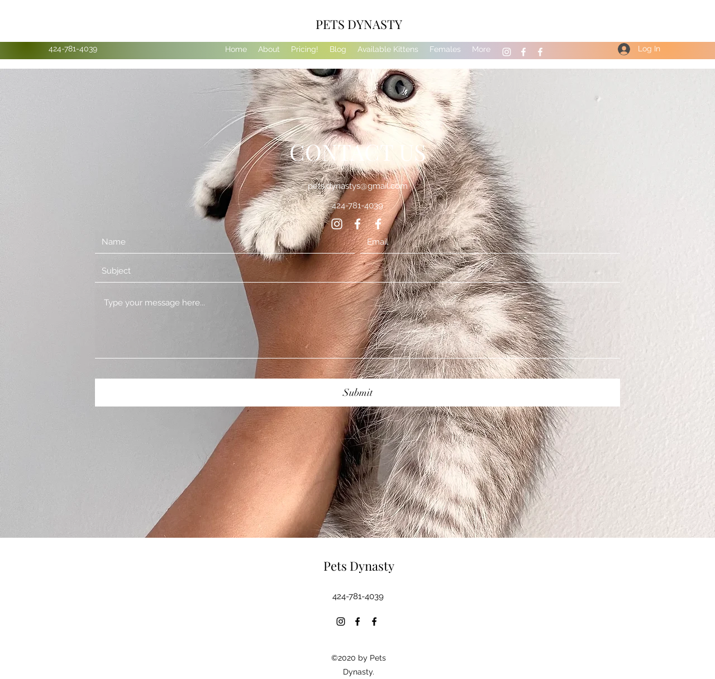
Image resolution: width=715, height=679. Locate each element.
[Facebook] (523, 52)
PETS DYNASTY (359, 24)
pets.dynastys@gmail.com (358, 186)
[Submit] (357, 393)
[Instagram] (506, 52)
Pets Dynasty (358, 565)
